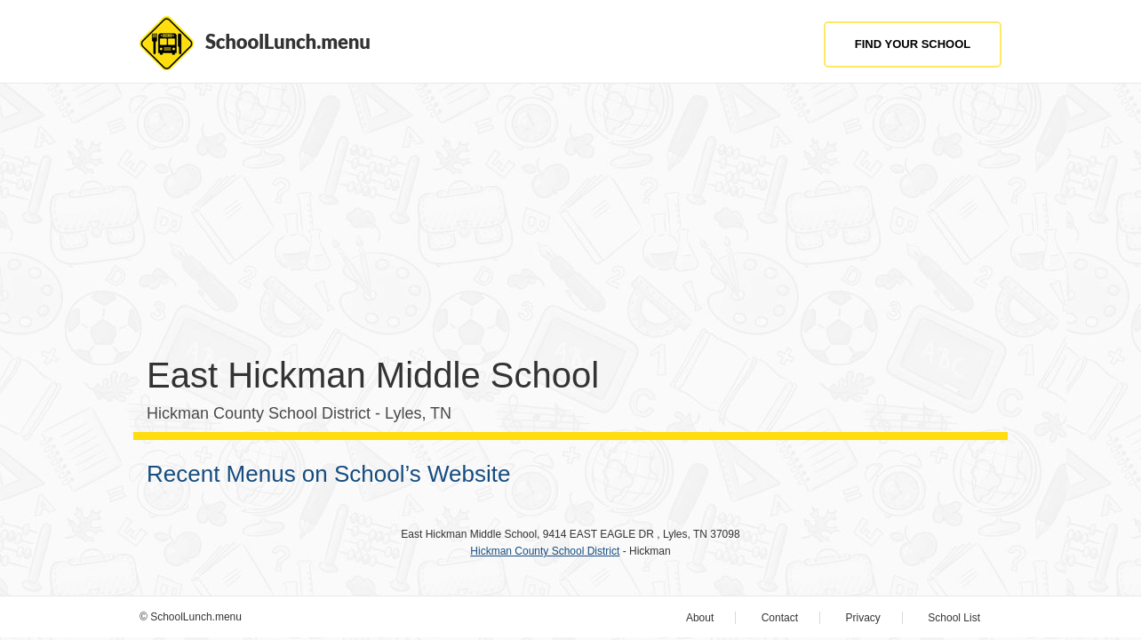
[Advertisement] (570, 225)
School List (954, 618)
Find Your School (913, 44)
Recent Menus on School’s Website (329, 473)
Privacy (863, 618)
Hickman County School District (544, 551)
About (700, 618)
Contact (780, 618)
